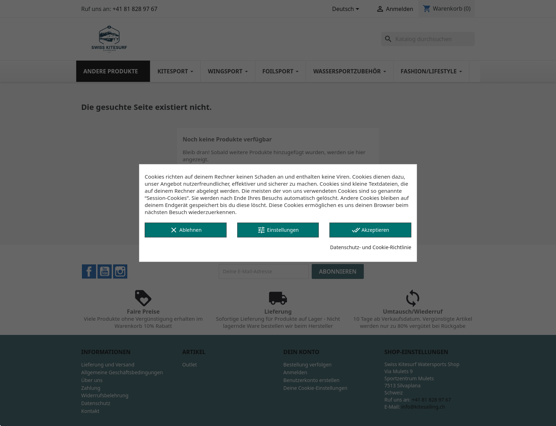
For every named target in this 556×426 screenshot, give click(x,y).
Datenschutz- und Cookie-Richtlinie (370, 247)
